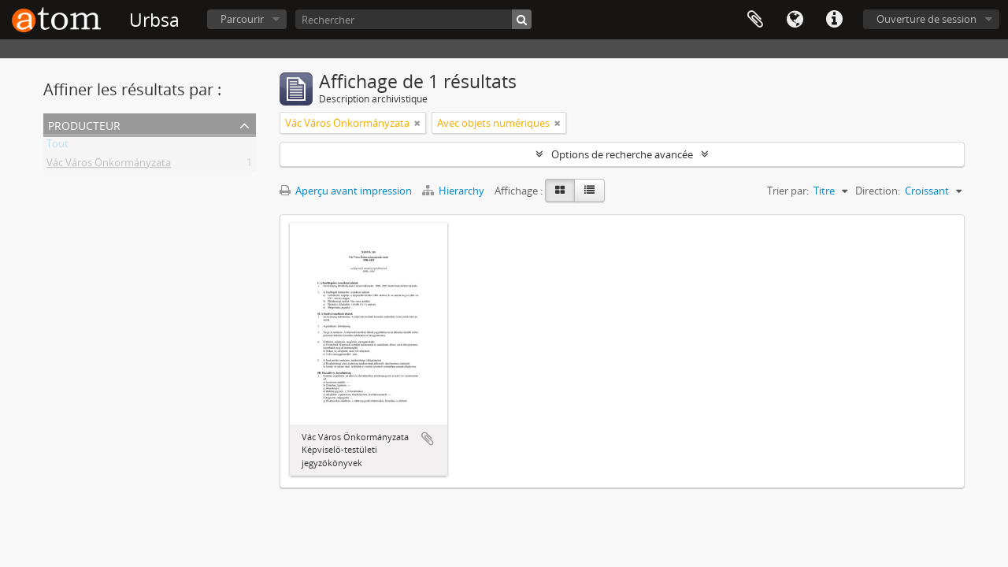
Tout (57, 146)
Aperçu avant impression (346, 190)
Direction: (877, 190)
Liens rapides (834, 19)
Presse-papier (755, 19)
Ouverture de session (926, 19)
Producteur (84, 124)
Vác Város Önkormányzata (108, 165)
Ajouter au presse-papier (427, 439)
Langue (794, 19)
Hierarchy (454, 190)
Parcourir (242, 19)
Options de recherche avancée (622, 154)
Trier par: (788, 190)
